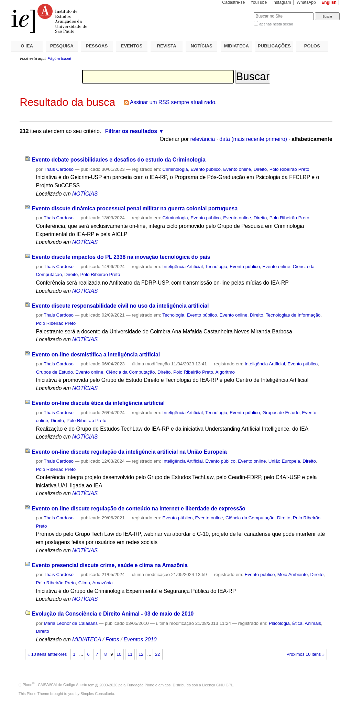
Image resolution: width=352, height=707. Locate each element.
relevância (202, 139)
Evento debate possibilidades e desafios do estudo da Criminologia (119, 160)
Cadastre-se (233, 2)
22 (157, 654)
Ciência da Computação (130, 372)
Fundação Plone (140, 685)
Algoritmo (225, 372)
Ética (297, 623)
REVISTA (166, 45)
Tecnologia (216, 266)
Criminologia (175, 169)
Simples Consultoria (97, 694)
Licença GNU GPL (217, 685)
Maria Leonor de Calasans (71, 623)
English (329, 2)
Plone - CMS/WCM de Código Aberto (55, 685)
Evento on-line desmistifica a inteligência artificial (96, 354)
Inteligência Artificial (183, 266)
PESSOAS (97, 45)
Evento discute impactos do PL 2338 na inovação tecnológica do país (121, 257)
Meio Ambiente (292, 574)
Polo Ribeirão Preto (289, 169)
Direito (260, 169)
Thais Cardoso (59, 169)
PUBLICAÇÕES (274, 45)
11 (130, 654)
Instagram (282, 2)
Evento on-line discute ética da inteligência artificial (98, 403)
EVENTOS (132, 45)
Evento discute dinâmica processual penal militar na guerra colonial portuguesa (135, 208)
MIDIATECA (236, 45)
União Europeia (284, 461)
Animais (313, 623)
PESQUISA (62, 45)
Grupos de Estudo (54, 372)
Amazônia (102, 582)
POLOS (312, 45)
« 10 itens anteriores (47, 654)
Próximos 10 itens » (305, 654)
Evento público (205, 169)
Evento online (237, 169)
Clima (84, 582)
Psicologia (279, 623)
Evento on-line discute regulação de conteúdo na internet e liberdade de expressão (138, 508)
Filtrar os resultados (131, 131)
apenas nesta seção (276, 24)
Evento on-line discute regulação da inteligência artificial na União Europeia (129, 452)
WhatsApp (306, 2)
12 (141, 654)
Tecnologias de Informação (293, 315)
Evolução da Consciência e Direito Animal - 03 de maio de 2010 (113, 614)
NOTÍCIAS (201, 45)
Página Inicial (59, 58)
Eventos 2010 (139, 639)
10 (119, 654)
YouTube (259, 2)
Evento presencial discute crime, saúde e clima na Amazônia (110, 565)
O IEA (27, 45)
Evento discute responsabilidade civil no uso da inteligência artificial (120, 306)
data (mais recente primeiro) (253, 139)
